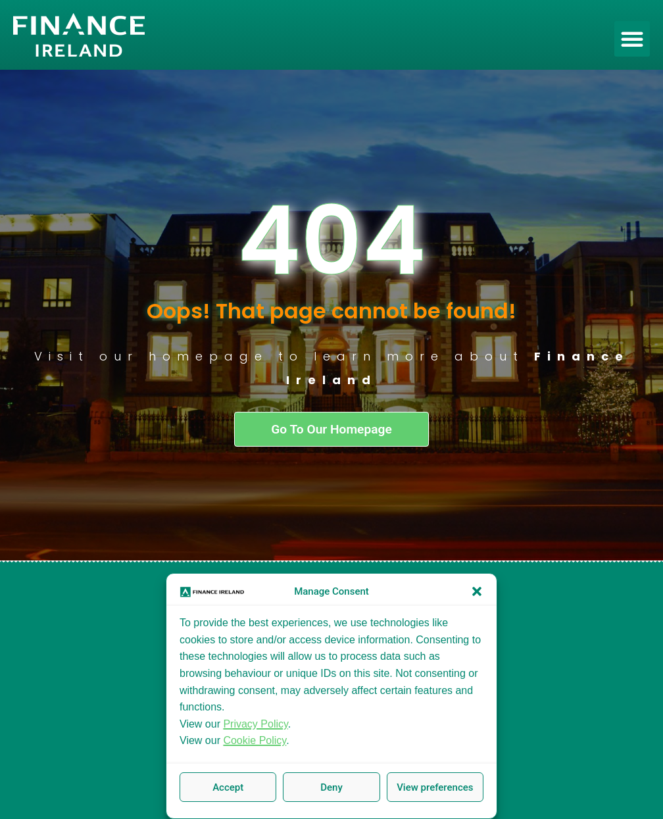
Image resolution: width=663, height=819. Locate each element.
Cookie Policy (254, 740)
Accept (227, 787)
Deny (331, 787)
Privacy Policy (255, 724)
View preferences (435, 787)
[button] (476, 591)
